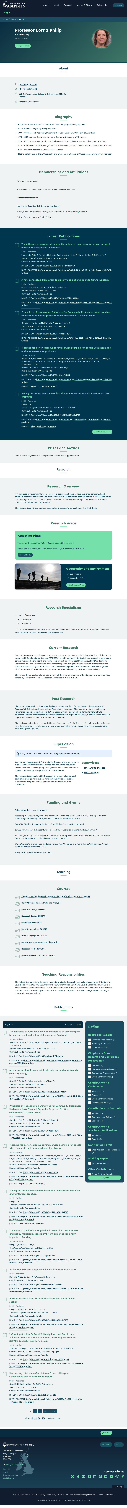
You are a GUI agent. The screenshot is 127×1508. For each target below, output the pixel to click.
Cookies (61, 1497)
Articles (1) (97, 1137)
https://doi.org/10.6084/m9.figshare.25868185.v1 (46, 1361)
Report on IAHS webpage (43, 387)
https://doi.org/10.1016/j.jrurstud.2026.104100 (57, 298)
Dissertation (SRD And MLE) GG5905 (38, 957)
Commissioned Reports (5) (104, 1041)
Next (47, 1413)
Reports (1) (97, 1141)
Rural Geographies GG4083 (34, 937)
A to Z (5, 1475)
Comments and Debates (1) (104, 1119)
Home (5, 20)
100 (43, 1420)
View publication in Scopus (43, 427)
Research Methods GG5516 (34, 951)
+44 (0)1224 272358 (28, 89)
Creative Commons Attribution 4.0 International (40, 634)
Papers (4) (96, 1097)
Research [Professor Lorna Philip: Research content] (63, 470)
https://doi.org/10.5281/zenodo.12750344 (42, 1286)
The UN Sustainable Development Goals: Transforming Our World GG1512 (55, 898)
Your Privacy (40, 1497)
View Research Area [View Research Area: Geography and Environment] (77, 586)
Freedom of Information (105, 1497)
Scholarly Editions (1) (101, 1045)
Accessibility (51, 1497)
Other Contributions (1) (102, 1100)
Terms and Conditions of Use (23, 1497)
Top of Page (118, 1489)
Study (47, 5)
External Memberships (27, 198)
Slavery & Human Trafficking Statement (80, 1497)
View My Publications (100, 432)
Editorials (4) (97, 1122)
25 (35, 1420)
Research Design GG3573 (33, 911)
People (7, 12)
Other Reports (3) (100, 1049)
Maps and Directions (10, 1478)
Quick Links (103, 5)
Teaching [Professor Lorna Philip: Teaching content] (63, 874)
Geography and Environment (66, 755)
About (57, 5)
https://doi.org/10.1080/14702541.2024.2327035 (45, 1322)
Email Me (25, 556)
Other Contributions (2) (102, 1078)
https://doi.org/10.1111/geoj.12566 (39, 1257)
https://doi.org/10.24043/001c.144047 (53, 334)
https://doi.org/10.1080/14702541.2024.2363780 (57, 415)
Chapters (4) (97, 1067)
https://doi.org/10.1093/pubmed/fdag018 (55, 266)
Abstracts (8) (98, 1093)
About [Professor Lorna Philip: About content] (63, 69)
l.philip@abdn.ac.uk (28, 84)
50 (39, 1420)
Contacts (6, 1472)
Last (54, 1413)
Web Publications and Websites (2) (106, 1153)
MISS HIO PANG (91, 774)
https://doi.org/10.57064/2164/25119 (52, 375)
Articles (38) (97, 1115)
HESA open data (96, 631)
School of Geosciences (29, 102)
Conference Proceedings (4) (104, 1075)
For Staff (118, 1448)
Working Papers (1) (100, 1165)
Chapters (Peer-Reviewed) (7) (105, 1071)
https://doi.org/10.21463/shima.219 (39, 1397)
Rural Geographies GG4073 (34, 931)
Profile (21, 20)
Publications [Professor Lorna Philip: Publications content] (63, 1009)
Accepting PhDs (24, 46)
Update (105, 1435)
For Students (102, 1448)
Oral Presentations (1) (102, 1104)
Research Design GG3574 (33, 918)
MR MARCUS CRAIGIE (94, 770)
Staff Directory (8, 1481)
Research (69, 5)
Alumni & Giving (85, 5)
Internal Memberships (27, 181)
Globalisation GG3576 (31, 924)
